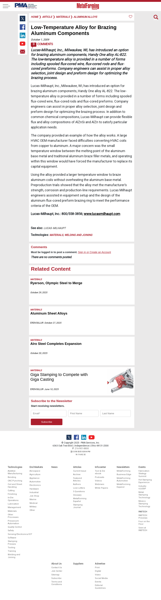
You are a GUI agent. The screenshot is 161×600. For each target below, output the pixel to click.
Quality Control (15, 527)
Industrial (34, 492)
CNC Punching (15, 481)
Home (34, 16)
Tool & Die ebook (100, 472)
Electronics (35, 485)
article (47, 16)
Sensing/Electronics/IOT (15, 534)
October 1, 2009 (40, 39)
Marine (33, 499)
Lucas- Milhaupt (55, 228)
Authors (77, 484)
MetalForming (123, 471)
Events (98, 582)
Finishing (12, 494)
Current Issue (79, 471)
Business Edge (124, 474)
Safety (11, 530)
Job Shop (34, 496)
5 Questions (79, 491)
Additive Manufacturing (15, 472)
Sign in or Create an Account (94, 252)
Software (12, 538)
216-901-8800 (82, 448)
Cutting (11, 490)
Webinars (99, 484)
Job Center (56, 571)
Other (32, 510)
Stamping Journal (78, 506)
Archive (76, 474)
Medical (33, 503)
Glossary (77, 495)
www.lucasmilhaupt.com (102, 214)
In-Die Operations (13, 498)
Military (33, 506)
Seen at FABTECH (142, 529)
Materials (56, 234)
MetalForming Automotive (123, 479)
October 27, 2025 (52, 323)
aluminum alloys (85, 16)
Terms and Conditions (56, 583)
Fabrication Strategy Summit (143, 474)
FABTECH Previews (142, 516)
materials (63, 16)
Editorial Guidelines (100, 586)
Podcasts (99, 477)
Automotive (35, 481)
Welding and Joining (78, 234)
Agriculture (35, 474)
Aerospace (35, 471)
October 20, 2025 (38, 353)
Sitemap (55, 575)
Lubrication (13, 504)
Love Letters (79, 488)
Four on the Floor (144, 522)
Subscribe (56, 578)
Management (14, 507)
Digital (98, 571)
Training (12, 551)
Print (97, 567)
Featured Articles (77, 479)
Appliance (35, 478)
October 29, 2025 (38, 292)
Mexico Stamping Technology (144, 504)
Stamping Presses (12, 542)
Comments (42, 45)
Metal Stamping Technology (144, 495)
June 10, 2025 (51, 389)
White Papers (101, 488)
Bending (12, 477)
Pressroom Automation (13, 522)
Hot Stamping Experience (145, 481)
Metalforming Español (79, 499)
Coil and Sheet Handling (15, 485)
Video (98, 575)
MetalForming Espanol (123, 485)
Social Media (101, 578)
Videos (98, 481)
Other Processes (13, 515)
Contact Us (56, 567)
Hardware (34, 489)
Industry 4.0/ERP (142, 487)
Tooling (11, 547)
